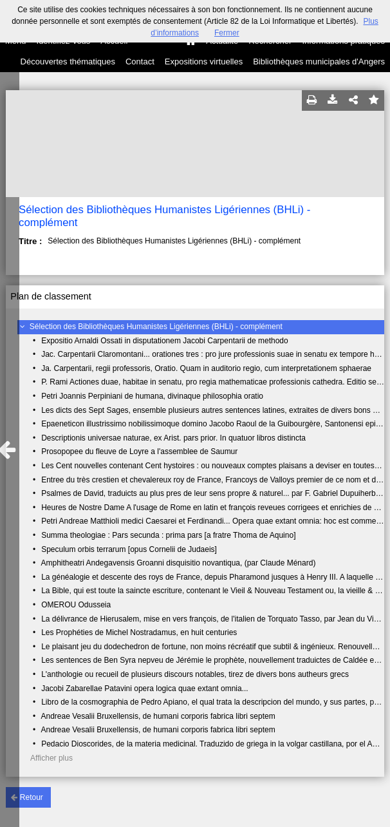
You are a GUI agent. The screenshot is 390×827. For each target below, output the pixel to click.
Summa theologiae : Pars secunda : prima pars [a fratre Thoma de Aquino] (168, 535)
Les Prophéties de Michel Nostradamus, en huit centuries (139, 632)
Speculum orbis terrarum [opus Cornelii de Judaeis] (129, 549)
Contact (139, 61)
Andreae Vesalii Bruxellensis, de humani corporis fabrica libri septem (158, 716)
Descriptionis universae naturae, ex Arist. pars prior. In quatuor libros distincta (173, 437)
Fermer (226, 32)
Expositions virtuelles (204, 61)
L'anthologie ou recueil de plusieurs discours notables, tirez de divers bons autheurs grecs (195, 674)
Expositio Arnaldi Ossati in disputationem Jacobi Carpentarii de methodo (164, 340)
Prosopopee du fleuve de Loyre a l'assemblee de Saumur (139, 451)
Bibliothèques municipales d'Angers (319, 61)
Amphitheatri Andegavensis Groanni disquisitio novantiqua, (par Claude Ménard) (178, 562)
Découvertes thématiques (68, 61)
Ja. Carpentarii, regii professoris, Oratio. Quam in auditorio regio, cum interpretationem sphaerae (206, 368)
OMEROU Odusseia (76, 604)
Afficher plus (51, 758)
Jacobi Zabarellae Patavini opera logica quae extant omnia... (144, 688)
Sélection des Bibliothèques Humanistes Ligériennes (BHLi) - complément (156, 326)
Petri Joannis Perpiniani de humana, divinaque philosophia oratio (152, 396)
